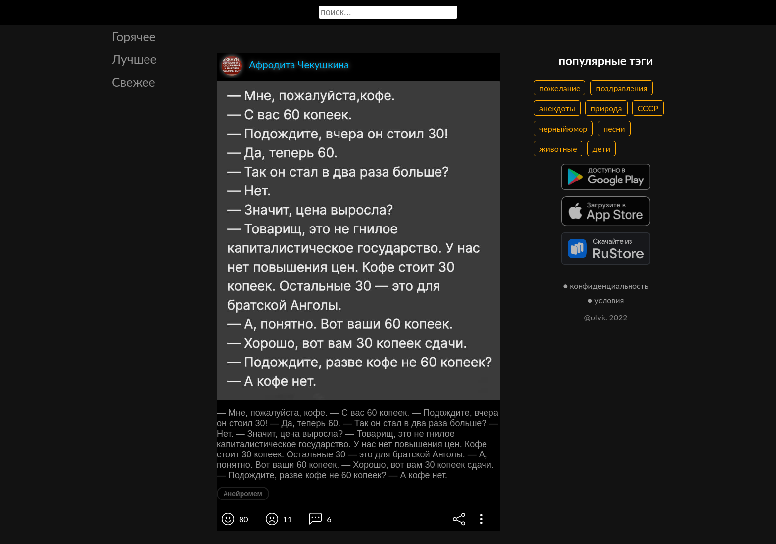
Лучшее (134, 58)
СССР (648, 108)
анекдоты (557, 108)
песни (614, 128)
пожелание (559, 87)
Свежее (133, 81)
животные (558, 148)
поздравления (621, 87)
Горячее (134, 36)
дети (601, 148)
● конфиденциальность (606, 285)
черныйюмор (563, 128)
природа (606, 108)
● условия (606, 300)
